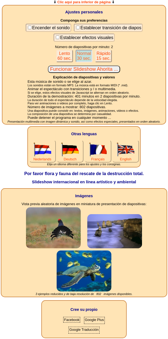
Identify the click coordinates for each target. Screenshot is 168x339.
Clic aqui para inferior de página (84, 2)
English (125, 157)
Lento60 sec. (64, 56)
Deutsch (70, 157)
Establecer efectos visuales (86, 37)
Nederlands (42, 157)
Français (98, 157)
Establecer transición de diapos (110, 27)
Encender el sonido (51, 27)
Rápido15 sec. (103, 56)
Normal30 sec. (84, 56)
